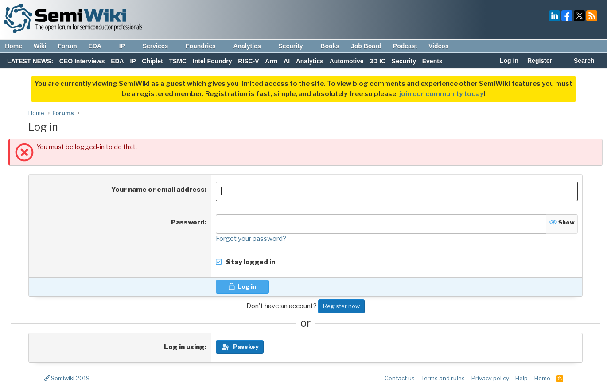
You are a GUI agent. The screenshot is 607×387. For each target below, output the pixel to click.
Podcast (405, 46)
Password (188, 222)
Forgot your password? (251, 239)
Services (160, 46)
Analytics (251, 46)
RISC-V (248, 61)
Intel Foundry (212, 61)
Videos (438, 46)
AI (287, 61)
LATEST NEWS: (30, 61)
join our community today (441, 94)
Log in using (184, 347)
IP (126, 46)
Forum (67, 46)
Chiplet (152, 61)
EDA (99, 46)
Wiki (40, 46)
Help (521, 378)
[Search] (579, 61)
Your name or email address (158, 190)
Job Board (366, 46)
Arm (271, 61)
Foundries (205, 46)
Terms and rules (443, 378)
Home (13, 46)
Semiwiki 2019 (67, 378)
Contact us (400, 378)
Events (432, 61)
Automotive (347, 61)
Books (329, 46)
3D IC (377, 61)
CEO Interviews (82, 61)
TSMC (178, 61)
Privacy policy (490, 378)
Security (294, 46)
